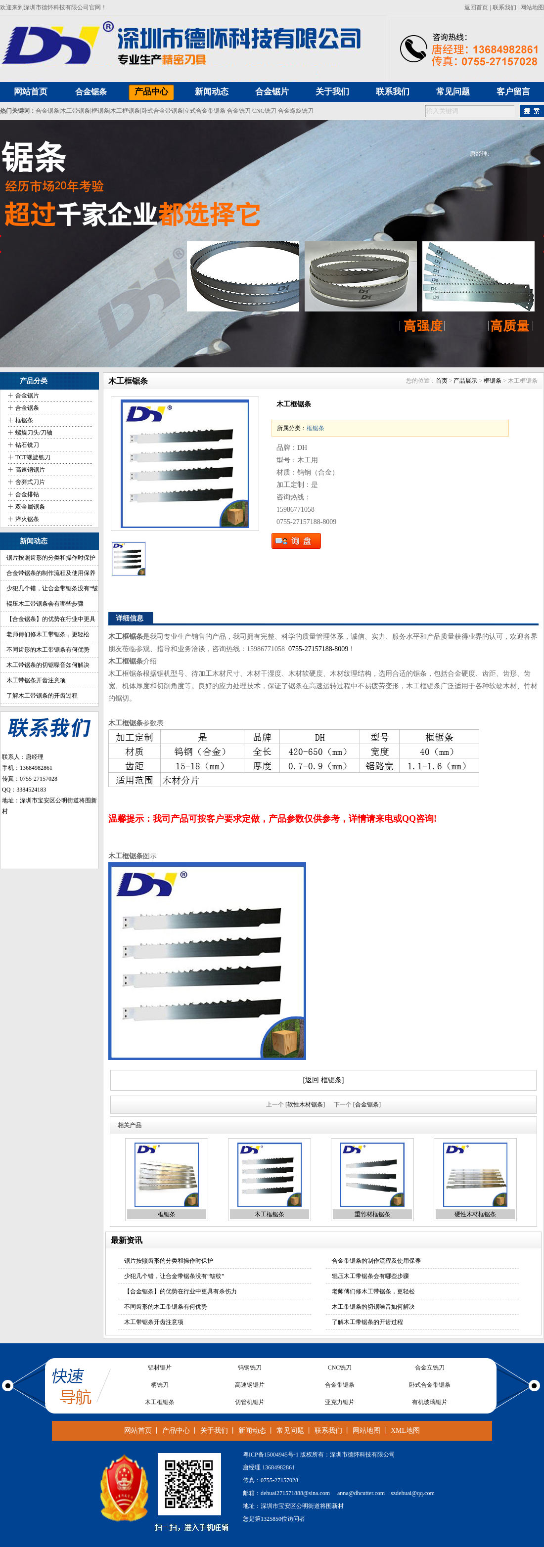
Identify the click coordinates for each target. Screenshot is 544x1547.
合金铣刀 (239, 110)
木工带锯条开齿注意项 (36, 680)
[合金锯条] (367, 1104)
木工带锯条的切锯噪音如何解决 (48, 665)
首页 (442, 380)
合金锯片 (27, 395)
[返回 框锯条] (323, 1080)
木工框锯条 (125, 110)
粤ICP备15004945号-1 (271, 1454)
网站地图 (532, 7)
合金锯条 (91, 92)
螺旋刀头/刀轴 (33, 432)
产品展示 (465, 380)
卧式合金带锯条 (162, 110)
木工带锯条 (75, 110)
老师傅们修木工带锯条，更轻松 (48, 634)
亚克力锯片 (340, 1402)
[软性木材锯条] (305, 1104)
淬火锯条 (27, 519)
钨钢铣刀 (250, 1368)
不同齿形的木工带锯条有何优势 (48, 649)
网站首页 (138, 1430)
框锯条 (100, 110)
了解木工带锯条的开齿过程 (42, 695)
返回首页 (476, 7)
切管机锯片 (250, 1402)
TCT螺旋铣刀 (32, 457)
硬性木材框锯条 (475, 1214)
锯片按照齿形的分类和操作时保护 (50, 557)
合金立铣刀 (430, 1368)
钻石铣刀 (27, 445)
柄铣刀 (160, 1385)
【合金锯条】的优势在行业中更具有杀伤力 (180, 1291)
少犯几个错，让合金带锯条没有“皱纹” (174, 1276)
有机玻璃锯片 (430, 1402)
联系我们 (504, 7)
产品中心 (176, 1430)
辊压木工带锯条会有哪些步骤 (45, 603)
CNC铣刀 (264, 110)
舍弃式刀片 (30, 482)
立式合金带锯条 (205, 110)
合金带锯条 (340, 1385)
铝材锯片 (160, 1368)
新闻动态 (252, 1430)
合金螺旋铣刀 (296, 110)
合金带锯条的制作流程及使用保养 (50, 573)
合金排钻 (27, 494)
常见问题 (290, 1430)
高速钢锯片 (30, 469)
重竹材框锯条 (372, 1214)
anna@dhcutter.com (361, 1493)
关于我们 (214, 1430)
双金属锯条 (30, 506)
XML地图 (405, 1430)
